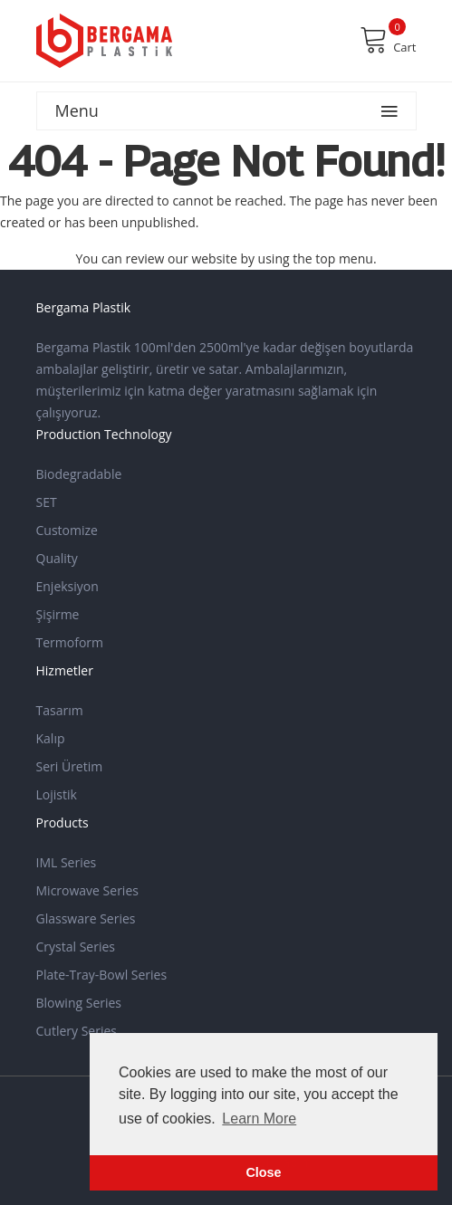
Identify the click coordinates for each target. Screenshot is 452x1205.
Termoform (70, 642)
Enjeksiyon (67, 586)
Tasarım (59, 710)
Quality (57, 558)
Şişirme (58, 614)
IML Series (66, 862)
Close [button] (263, 1172)
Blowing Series (79, 1002)
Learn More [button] (259, 1118)
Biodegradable (79, 474)
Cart (388, 39)
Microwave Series (87, 890)
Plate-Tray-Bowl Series (102, 974)
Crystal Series (76, 946)
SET (46, 502)
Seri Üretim (69, 766)
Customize (67, 530)
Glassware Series (86, 918)
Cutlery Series (77, 1030)
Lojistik (56, 794)
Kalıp (50, 738)
